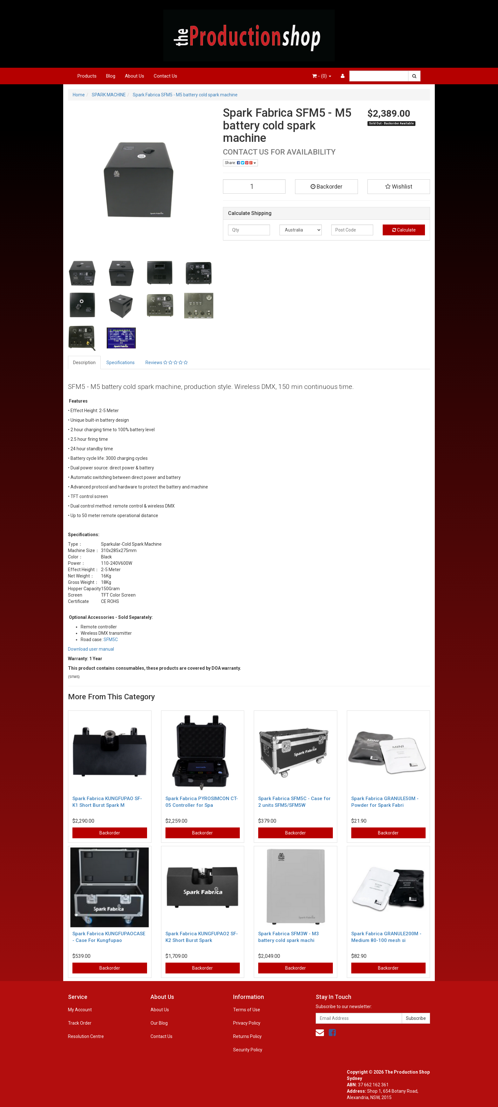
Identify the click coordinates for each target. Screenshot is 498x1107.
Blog (110, 76)
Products (87, 76)
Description (84, 362)
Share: (240, 163)
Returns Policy (247, 1036)
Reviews (166, 362)
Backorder (326, 186)
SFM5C (111, 639)
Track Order (79, 1023)
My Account (80, 1009)
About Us (134, 76)
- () (321, 76)
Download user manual (91, 649)
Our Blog (159, 1023)
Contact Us (165, 76)
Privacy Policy (246, 1023)
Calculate (404, 229)
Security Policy (247, 1049)
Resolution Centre (86, 1036)
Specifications (120, 362)
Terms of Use (246, 1009)
